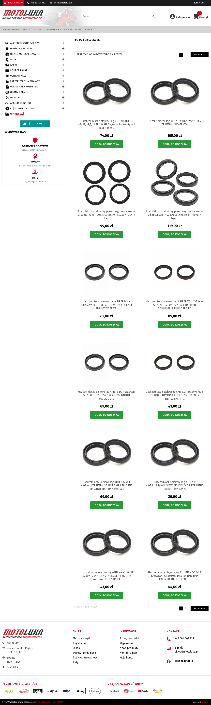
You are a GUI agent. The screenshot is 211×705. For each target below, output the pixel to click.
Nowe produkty (129, 648)
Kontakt (199, 2)
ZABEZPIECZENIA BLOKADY (22, 81)
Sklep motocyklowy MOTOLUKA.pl (50, 702)
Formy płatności (129, 638)
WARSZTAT (13, 98)
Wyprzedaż (14, 114)
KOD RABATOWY (13, 2)
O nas (76, 648)
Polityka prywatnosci (85, 657)
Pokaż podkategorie (87, 40)
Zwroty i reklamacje (85, 652)
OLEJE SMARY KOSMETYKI (22, 87)
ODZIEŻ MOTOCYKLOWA (20, 54)
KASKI (11, 65)
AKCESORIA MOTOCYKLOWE (22, 43)
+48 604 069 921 (36, 2)
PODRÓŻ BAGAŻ (16, 70)
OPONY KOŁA (15, 92)
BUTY (10, 59)
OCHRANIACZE (15, 76)
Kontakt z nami (129, 652)
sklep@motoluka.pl (61, 2)
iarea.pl (205, 702)
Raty (75, 662)
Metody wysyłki (82, 638)
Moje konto (126, 657)
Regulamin (79, 643)
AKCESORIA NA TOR (18, 103)
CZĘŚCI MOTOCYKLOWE (20, 108)
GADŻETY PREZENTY (18, 49)
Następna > (199, 54)
